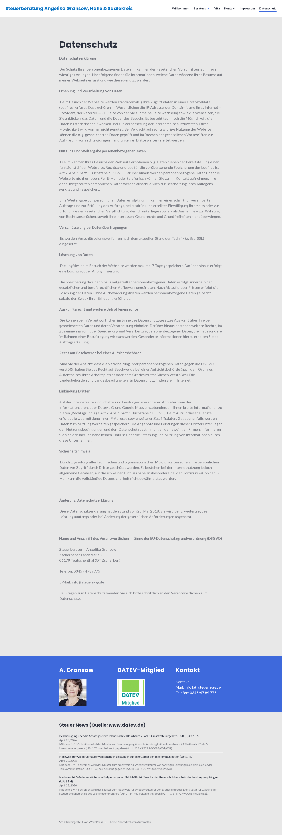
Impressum (247, 8)
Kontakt (229, 8)
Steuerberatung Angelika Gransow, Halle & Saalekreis (69, 8)
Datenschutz (268, 8)
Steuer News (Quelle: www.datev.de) (102, 725)
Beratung (200, 8)
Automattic (144, 822)
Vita (217, 8)
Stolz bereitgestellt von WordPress (81, 822)
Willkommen (180, 8)
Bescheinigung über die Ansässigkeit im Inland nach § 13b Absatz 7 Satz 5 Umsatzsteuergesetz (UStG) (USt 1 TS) (129, 736)
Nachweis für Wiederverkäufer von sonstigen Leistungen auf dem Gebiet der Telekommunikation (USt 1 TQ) (126, 756)
